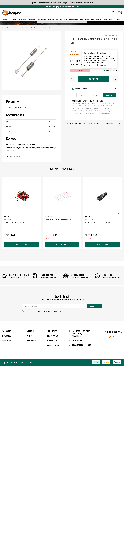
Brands (119, 19)
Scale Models (74, 19)
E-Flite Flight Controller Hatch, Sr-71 (102, 219)
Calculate (109, 95)
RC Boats (33, 19)
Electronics (42, 19)
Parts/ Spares (53, 19)
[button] (118, 12)
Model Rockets (97, 19)
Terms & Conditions (44, 311)
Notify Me (93, 79)
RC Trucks (14, 19)
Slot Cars (64, 19)
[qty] (74, 95)
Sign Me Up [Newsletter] (94, 306)
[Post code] (95, 95)
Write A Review (13, 156)
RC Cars (5, 19)
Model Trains (85, 19)
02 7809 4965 (75, 340)
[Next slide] (118, 213)
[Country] (84, 95)
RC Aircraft (23, 19)
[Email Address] (54, 306)
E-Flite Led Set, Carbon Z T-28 (21, 219)
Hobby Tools (108, 19)
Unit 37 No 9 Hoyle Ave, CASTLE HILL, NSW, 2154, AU (81, 333)
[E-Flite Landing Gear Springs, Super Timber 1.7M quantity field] (72, 79)
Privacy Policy (57, 311)
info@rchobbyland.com (80, 345)
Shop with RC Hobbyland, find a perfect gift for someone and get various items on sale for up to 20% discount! (62, 3)
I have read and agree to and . (42, 311)
